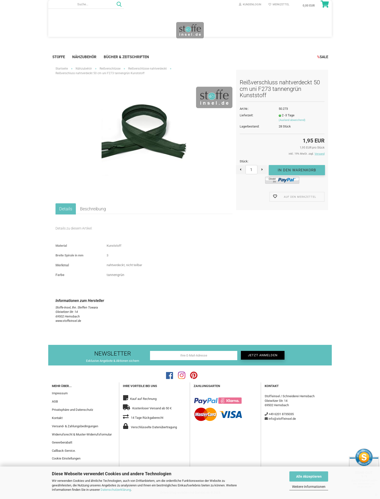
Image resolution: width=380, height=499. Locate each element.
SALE (322, 57)
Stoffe (58, 57)
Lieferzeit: (246, 115)
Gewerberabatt (62, 442)
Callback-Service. (64, 450)
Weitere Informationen (308, 487)
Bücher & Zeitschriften (126, 57)
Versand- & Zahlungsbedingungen (75, 426)
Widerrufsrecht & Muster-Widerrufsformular (82, 434)
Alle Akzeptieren (309, 476)
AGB (55, 401)
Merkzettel (279, 4)
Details (65, 208)
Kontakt (57, 418)
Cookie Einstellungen (66, 458)
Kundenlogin (250, 4)
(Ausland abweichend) (292, 120)
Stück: (244, 161)
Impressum (60, 393)
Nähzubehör (84, 57)
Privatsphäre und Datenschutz (72, 410)
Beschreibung (93, 208)
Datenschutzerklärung (116, 489)
